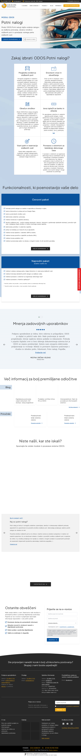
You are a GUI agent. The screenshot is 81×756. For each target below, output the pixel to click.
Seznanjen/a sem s (61, 627)
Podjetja (44, 5)
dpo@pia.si (69, 680)
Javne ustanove (34, 5)
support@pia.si (5, 682)
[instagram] (71, 723)
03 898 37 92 (10, 678)
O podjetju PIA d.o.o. (74, 1)
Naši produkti (45, 738)
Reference (58, 5)
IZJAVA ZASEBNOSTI (35, 748)
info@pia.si (49, 680)
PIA (43, 748)
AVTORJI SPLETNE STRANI (51, 748)
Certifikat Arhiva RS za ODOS (70, 728)
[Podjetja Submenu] (48, 6)
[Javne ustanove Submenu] (39, 6)
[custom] (63, 723)
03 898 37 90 (31, 678)
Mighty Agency (53, 750)
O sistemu (24, 5)
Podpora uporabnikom (79, 279)
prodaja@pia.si (30, 680)
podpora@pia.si (10, 680)
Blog (51, 5)
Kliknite (3, 686)
